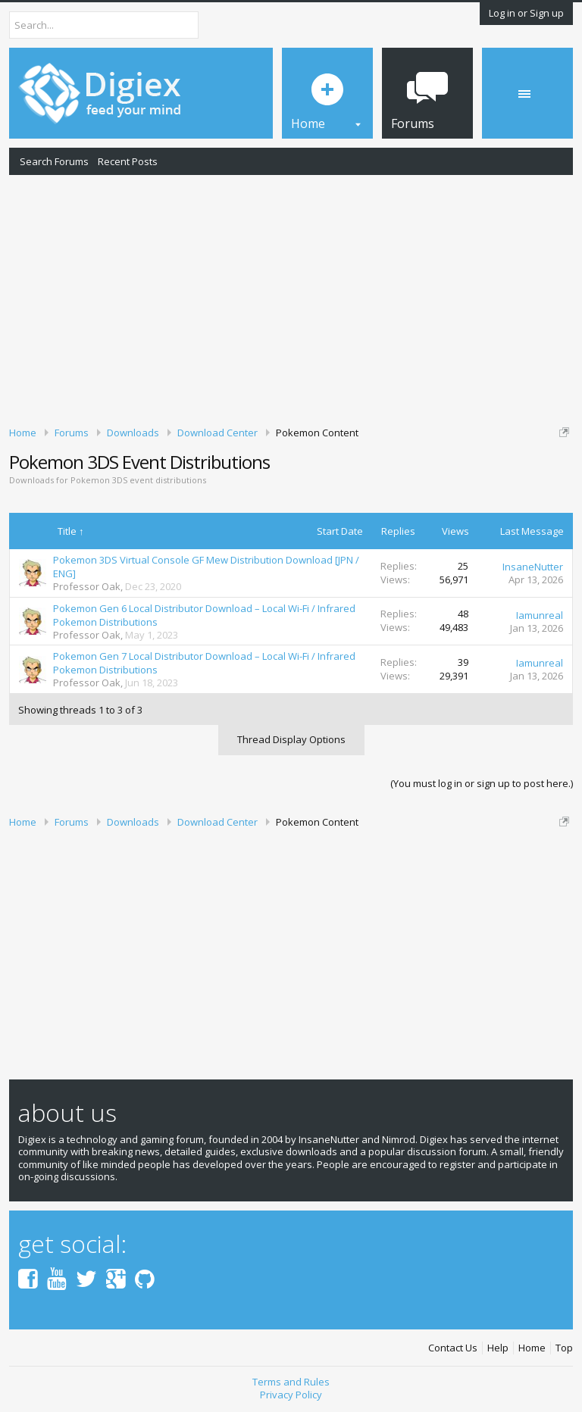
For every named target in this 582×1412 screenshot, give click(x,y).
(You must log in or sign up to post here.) (481, 783)
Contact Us (452, 1348)
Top (564, 1348)
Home (532, 1348)
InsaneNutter (532, 566)
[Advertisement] (291, 298)
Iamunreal (539, 615)
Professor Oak (86, 586)
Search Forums (54, 161)
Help (497, 1348)
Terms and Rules (291, 1382)
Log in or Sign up (526, 13)
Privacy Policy (291, 1394)
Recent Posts (128, 161)
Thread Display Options (291, 739)
